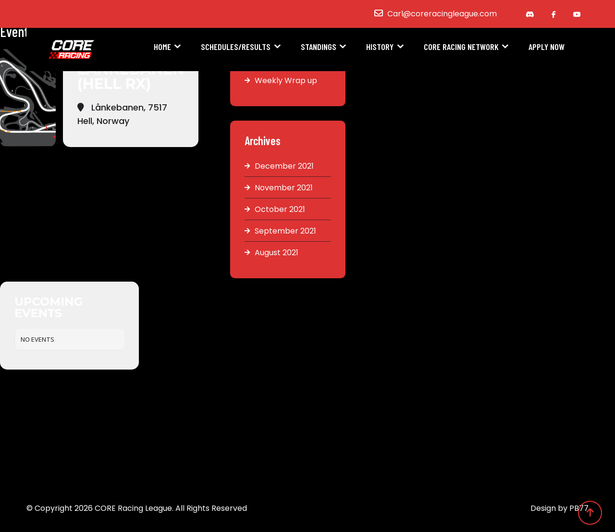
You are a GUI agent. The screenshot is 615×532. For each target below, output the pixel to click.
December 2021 (284, 166)
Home (162, 46)
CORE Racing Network (461, 46)
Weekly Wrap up (286, 80)
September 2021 (285, 230)
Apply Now (547, 46)
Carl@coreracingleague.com (442, 13)
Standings (318, 46)
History (380, 46)
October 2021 (280, 209)
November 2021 (284, 187)
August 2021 (276, 252)
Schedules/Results (236, 46)
